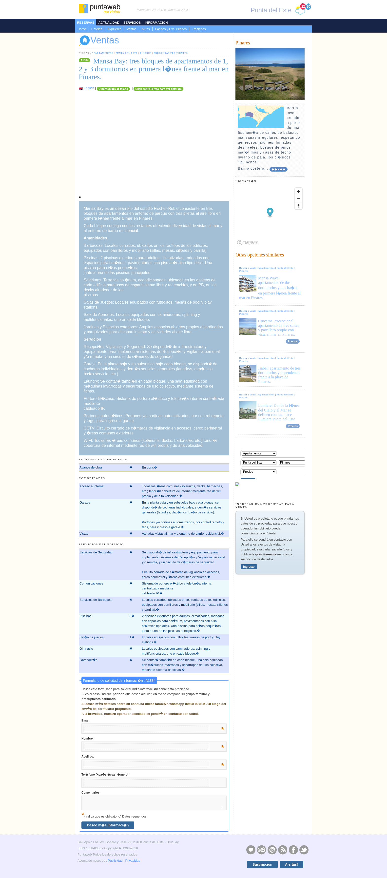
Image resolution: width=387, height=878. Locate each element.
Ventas (131, 29)
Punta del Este (126, 53)
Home (81, 29)
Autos (146, 29)
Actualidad (108, 22)
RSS (283, 850)
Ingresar (249, 566)
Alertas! (291, 864)
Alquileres (114, 29)
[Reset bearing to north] (298, 205)
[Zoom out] (298, 198)
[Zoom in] (298, 191)
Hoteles (96, 29)
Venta (253, 267)
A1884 (84, 60)
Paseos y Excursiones (171, 29)
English (89, 88)
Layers (261, 850)
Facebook (293, 850)
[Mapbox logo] (248, 243)
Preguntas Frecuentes (171, 53)
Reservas (85, 22)
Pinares (146, 53)
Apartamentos (102, 53)
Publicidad (115, 860)
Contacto (272, 850)
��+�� (278, 169)
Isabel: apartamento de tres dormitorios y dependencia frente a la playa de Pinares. (279, 375)
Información (156, 22)
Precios (293, 341)
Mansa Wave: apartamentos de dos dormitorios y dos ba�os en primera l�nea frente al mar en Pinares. (270, 288)
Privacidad (132, 860)
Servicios (132, 22)
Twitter (304, 850)
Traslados (199, 29)
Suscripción (262, 864)
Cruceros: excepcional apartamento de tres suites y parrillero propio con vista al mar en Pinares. (278, 327)
